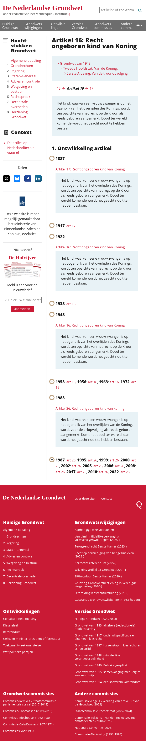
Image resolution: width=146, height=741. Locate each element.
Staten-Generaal (23, 76)
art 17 (70, 226)
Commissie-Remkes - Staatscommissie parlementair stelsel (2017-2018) (29, 702)
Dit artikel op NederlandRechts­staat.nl (21, 148)
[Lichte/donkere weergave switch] (139, 25)
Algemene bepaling (26, 60)
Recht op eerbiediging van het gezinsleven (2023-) (104, 554)
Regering (18, 71)
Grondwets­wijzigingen (34, 26)
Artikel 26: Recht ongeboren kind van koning (90, 408)
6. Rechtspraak (13, 570)
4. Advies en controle (17, 556)
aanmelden (22, 309)
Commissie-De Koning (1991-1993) (98, 734)
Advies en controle (25, 81)
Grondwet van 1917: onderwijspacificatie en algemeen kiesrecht (105, 637)
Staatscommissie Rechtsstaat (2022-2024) (103, 711)
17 (91, 88)
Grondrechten (22, 65)
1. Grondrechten (14, 536)
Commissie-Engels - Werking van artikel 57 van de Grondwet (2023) (107, 702)
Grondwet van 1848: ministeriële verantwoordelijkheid (97, 657)
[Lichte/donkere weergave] (139, 25)
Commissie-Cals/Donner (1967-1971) (28, 724)
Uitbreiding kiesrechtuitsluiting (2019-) (101, 593)
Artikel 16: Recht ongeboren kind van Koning (90, 247)
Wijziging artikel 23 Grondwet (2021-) (100, 570)
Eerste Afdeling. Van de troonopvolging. (98, 73)
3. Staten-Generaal (16, 550)
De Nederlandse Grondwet (43, 8)
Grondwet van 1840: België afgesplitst (101, 665)
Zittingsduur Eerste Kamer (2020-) (98, 576)
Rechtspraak (20, 96)
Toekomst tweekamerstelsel (22, 645)
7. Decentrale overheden (20, 576)
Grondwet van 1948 (75, 63)
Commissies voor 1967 (18, 731)
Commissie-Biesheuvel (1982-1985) (27, 718)
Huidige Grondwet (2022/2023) (96, 619)
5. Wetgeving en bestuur (20, 563)
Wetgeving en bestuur (21, 89)
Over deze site (85, 499)
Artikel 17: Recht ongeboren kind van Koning (90, 169)
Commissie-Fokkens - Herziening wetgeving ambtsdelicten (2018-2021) (105, 719)
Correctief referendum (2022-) (95, 563)
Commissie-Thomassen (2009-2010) (27, 711)
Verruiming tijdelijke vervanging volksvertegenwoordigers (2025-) (97, 538)
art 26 (70, 460)
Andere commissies (127, 26)
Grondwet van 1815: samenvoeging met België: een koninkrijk (107, 673)
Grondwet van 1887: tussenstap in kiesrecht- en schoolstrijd (108, 647)
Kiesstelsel (10, 625)
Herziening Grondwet (19, 114)
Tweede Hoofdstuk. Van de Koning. (90, 68)
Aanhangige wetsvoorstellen (94, 530)
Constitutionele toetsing (19, 619)
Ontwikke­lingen (58, 26)
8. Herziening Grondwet (19, 583)
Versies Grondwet (80, 26)
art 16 (70, 304)
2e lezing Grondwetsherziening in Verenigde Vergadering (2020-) (106, 584)
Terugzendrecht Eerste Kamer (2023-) (101, 546)
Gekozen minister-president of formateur (32, 639)
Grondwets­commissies (103, 26)
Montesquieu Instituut (51, 14)
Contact (106, 499)
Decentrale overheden (19, 104)
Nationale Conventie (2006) (93, 728)
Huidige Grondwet (10, 26)
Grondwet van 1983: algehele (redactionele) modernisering (105, 627)
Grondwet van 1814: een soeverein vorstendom (107, 682)
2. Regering (11, 543)
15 (59, 88)
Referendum (12, 632)
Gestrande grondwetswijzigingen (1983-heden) (107, 600)
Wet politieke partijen (18, 652)
